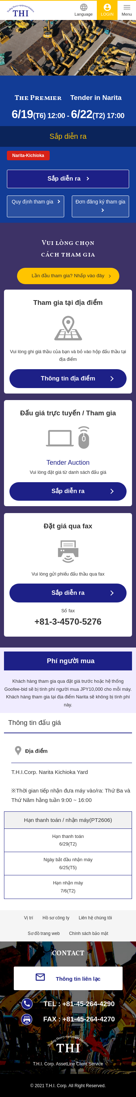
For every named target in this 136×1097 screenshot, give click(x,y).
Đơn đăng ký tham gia (100, 202)
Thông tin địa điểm (68, 378)
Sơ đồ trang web (44, 933)
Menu (127, 10)
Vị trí (28, 917)
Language (84, 10)
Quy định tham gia (32, 202)
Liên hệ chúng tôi (95, 917)
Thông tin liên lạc (78, 979)
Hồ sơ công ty (55, 917)
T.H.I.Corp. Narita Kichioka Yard (49, 772)
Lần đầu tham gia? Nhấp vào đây (68, 275)
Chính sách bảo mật (88, 933)
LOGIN (107, 10)
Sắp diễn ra (65, 178)
